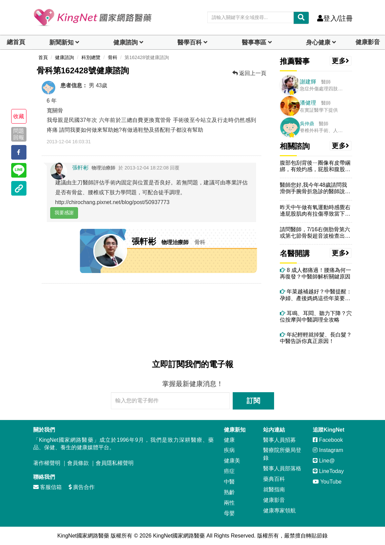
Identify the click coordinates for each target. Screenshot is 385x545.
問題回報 (18, 134)
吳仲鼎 (307, 123)
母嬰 (229, 513)
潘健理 (308, 103)
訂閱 (253, 400)
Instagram (328, 450)
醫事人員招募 (279, 440)
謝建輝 (308, 82)
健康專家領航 (279, 510)
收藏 (18, 116)
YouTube (327, 482)
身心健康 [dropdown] (318, 42)
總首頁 (16, 42)
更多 (340, 61)
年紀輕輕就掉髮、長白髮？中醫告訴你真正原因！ (316, 338)
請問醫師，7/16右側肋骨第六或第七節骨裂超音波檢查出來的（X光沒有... (315, 232)
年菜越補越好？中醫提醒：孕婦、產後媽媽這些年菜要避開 (316, 295)
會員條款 (78, 463)
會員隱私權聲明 (115, 463)
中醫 (229, 482)
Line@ (324, 461)
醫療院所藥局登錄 (282, 454)
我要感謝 (64, 212)
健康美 (232, 461)
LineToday (328, 471)
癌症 (229, 471)
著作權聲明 (46, 463)
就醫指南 (274, 489)
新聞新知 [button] (61, 42)
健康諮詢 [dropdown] (125, 42)
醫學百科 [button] (189, 42)
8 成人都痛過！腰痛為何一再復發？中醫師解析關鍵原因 (315, 273)
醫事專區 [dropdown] (254, 42)
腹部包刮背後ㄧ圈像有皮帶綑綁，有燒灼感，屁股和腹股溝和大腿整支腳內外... (315, 166)
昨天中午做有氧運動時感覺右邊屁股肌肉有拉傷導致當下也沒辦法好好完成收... (315, 210)
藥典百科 (274, 479)
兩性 (229, 503)
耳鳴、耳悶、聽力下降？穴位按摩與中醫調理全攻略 (316, 316)
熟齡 (229, 492)
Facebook (328, 440)
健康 (229, 440)
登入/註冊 (335, 18)
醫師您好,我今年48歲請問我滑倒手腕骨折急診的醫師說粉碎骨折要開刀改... (315, 188)
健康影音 (367, 42)
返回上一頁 (249, 73)
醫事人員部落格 (282, 468)
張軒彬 (80, 167)
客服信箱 (47, 487)
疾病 (229, 450)
